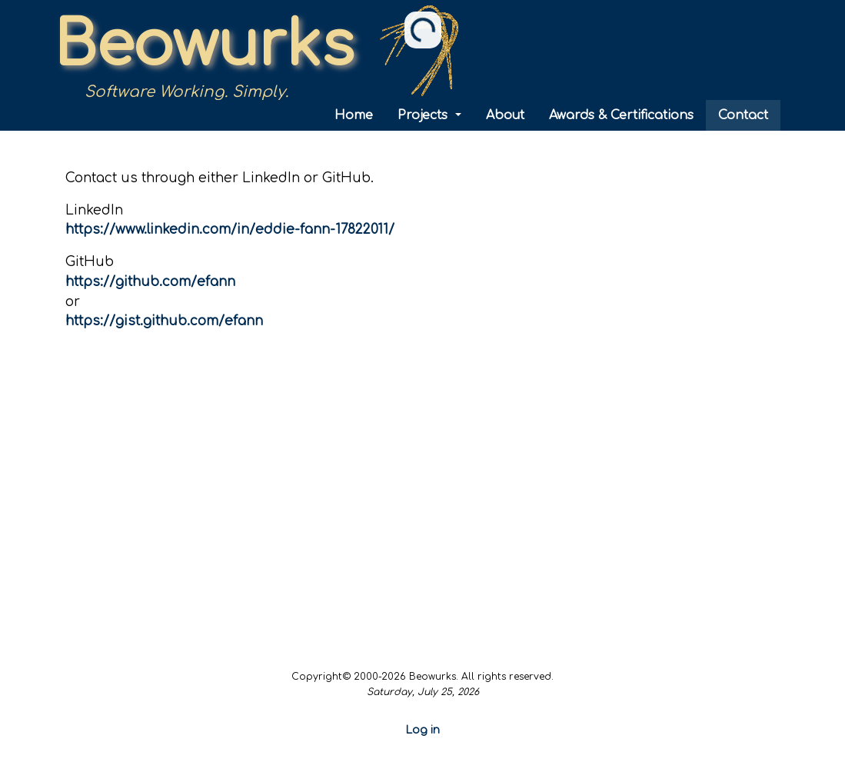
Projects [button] (424, 115)
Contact (743, 115)
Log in (423, 730)
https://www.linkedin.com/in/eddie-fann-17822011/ (229, 229)
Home (353, 115)
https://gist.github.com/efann (164, 321)
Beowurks (204, 46)
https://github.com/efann (150, 282)
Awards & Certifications (621, 115)
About (505, 115)
